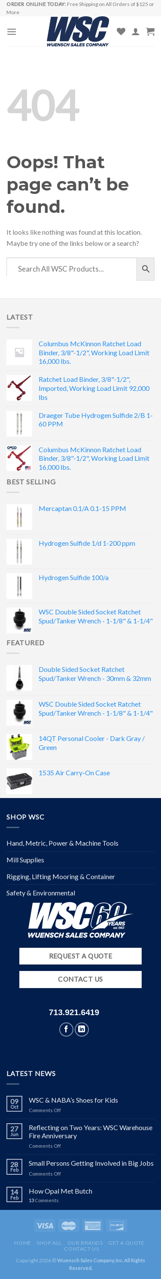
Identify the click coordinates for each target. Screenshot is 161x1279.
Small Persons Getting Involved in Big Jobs (91, 1163)
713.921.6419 (74, 1012)
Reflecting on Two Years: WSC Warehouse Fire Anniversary (90, 1131)
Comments (44, 1200)
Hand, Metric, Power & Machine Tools (62, 843)
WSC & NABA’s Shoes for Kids (73, 1100)
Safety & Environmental (40, 893)
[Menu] (11, 31)
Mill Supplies (25, 860)
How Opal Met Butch (60, 1191)
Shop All (49, 1243)
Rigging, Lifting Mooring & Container (60, 876)
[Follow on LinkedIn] (82, 1029)
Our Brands (85, 1243)
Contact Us (81, 1249)
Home (22, 1243)
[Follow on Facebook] (66, 1029)
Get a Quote (126, 1243)
